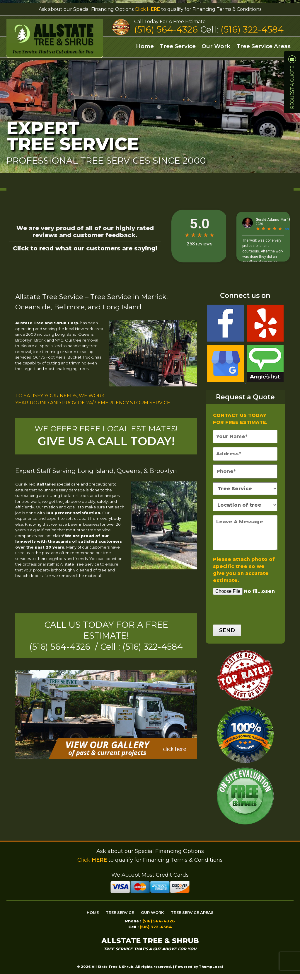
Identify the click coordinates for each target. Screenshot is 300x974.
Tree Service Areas (263, 46)
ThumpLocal (211, 967)
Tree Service (178, 46)
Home (145, 46)
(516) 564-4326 (167, 29)
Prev (7, 94)
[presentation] (246, 606)
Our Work (216, 46)
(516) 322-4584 (252, 29)
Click (147, 9)
